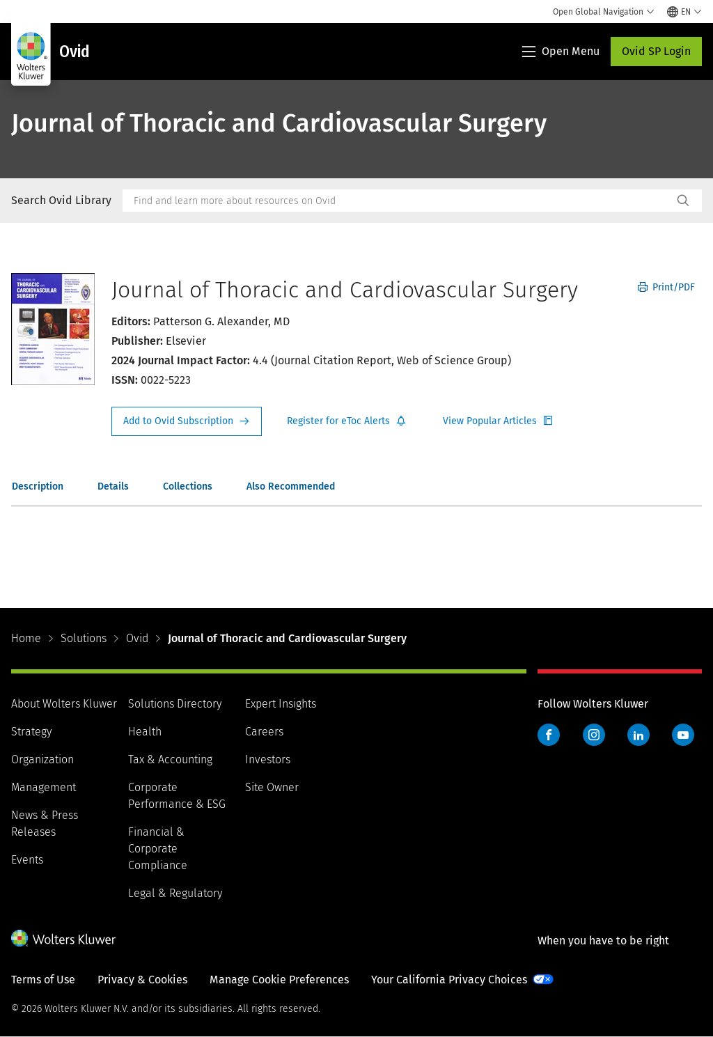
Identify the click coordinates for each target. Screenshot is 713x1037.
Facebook (549, 735)
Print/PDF (666, 287)
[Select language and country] (684, 12)
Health (145, 731)
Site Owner (272, 787)
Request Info (186, 421)
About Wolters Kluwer (64, 703)
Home (26, 638)
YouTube (683, 735)
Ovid (137, 638)
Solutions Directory (174, 703)
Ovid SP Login (656, 51)
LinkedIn (638, 735)
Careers (264, 731)
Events (27, 859)
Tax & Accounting (170, 759)
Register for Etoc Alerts (347, 421)
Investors (267, 759)
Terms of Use (43, 979)
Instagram (594, 735)
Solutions (84, 638)
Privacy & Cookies (142, 979)
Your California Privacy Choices (449, 979)
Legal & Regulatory (175, 893)
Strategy (31, 731)
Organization (42, 759)
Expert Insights (280, 703)
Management (43, 787)
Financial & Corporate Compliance (157, 848)
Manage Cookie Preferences (279, 979)
